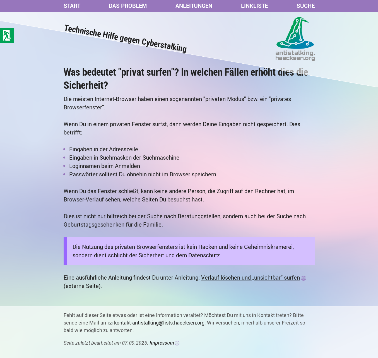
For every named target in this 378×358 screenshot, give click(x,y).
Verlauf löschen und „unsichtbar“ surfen (250, 277)
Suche (306, 5)
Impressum (162, 342)
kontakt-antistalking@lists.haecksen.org (159, 322)
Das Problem (128, 5)
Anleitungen (193, 5)
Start (72, 5)
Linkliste (254, 5)
